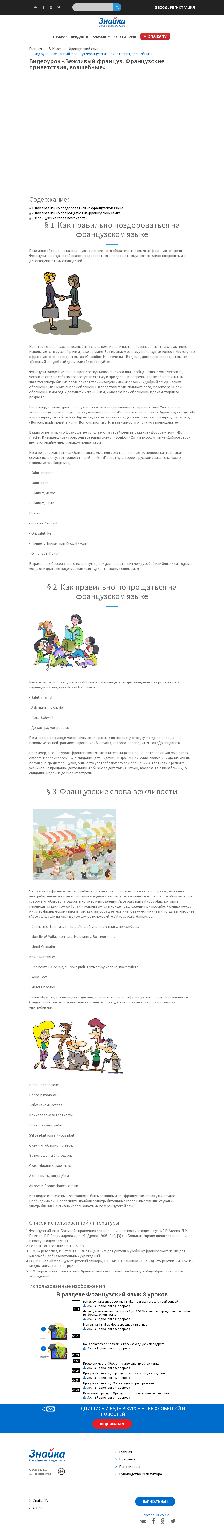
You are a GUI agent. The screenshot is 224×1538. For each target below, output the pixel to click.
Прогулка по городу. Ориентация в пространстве (118, 1383)
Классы (101, 36)
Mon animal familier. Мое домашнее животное (115, 1324)
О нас (35, 1507)
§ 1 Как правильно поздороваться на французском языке (76, 208)
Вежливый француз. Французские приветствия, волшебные (126, 1393)
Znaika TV (38, 1500)
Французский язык (83, 48)
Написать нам (155, 1501)
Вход (175, 7)
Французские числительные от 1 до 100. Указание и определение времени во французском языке (137, 1313)
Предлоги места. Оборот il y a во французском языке (121, 1363)
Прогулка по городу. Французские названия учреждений (124, 1373)
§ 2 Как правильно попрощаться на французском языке (75, 213)
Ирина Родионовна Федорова (106, 1306)
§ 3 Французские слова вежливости (58, 218)
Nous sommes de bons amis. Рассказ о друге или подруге (123, 1344)
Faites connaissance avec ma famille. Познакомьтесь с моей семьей (130, 1301)
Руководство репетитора (138, 1473)
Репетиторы (124, 36)
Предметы (80, 36)
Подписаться (112, 1424)
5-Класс (55, 48)
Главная (60, 36)
